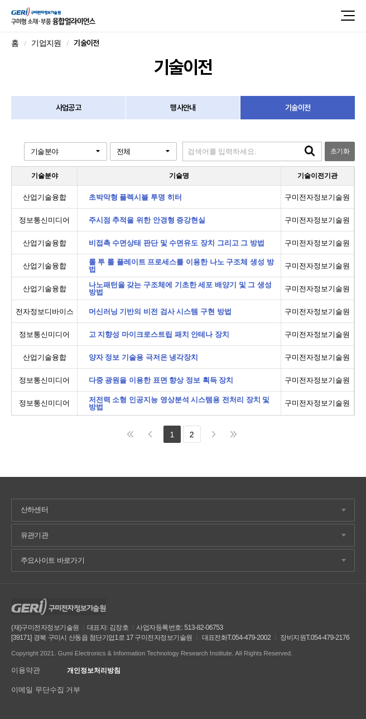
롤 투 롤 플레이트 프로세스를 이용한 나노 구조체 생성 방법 (181, 265)
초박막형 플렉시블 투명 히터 (135, 197)
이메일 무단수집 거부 (45, 689)
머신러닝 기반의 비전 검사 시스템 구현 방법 (160, 311)
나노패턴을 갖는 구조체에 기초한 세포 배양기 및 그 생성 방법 (180, 288)
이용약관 (25, 670)
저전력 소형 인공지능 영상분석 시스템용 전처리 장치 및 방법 (179, 403)
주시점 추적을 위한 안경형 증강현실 (147, 220)
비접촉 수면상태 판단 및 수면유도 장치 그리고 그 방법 (176, 243)
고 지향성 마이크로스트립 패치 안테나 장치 (159, 334)
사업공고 (68, 108)
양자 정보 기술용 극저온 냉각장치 (144, 357)
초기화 (339, 151)
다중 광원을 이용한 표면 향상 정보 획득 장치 (161, 380)
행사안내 (182, 108)
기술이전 (297, 108)
